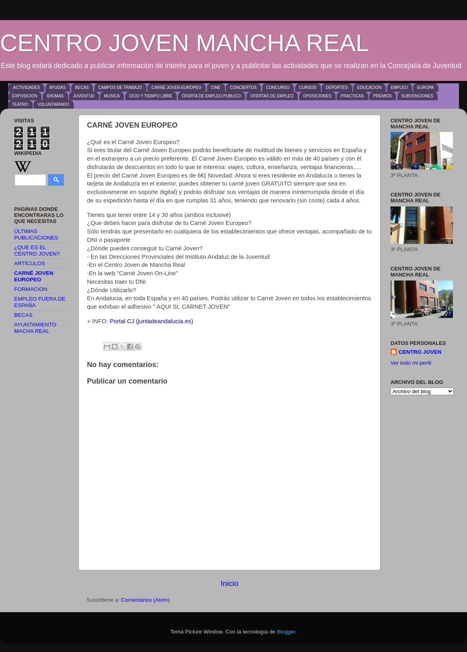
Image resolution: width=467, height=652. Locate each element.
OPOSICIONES (317, 96)
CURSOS (307, 87)
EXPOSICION (24, 96)
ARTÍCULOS (29, 263)
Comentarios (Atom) (145, 600)
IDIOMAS (55, 96)
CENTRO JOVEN (420, 352)
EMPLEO (399, 87)
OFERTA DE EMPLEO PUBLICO (211, 96)
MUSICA (112, 96)
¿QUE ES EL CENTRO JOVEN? (37, 250)
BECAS (82, 87)
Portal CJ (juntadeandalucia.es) (151, 321)
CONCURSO (277, 87)
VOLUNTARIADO (53, 104)
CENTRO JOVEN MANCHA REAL (184, 42)
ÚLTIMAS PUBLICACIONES (36, 234)
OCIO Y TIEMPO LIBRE (150, 96)
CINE (216, 87)
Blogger (286, 632)
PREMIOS (382, 96)
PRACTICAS (352, 96)
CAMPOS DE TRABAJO (120, 87)
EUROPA (425, 87)
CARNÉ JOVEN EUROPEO (176, 87)
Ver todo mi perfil (411, 363)
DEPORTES (337, 87)
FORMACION (31, 289)
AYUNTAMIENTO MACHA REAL (35, 328)
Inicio (229, 583)
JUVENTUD (83, 96)
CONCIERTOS (243, 87)
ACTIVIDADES (26, 87)
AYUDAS (58, 87)
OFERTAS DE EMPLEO (271, 96)
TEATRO (20, 104)
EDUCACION (369, 87)
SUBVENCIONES (417, 96)
